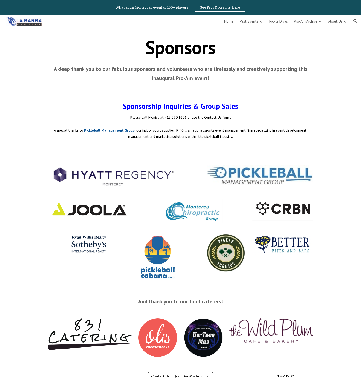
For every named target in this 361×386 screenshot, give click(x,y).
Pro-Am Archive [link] (305, 21)
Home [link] (228, 21)
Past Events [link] (248, 21)
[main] (180, 60)
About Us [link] (335, 21)
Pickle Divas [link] (278, 21)
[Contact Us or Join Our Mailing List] (180, 376)
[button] (355, 21)
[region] (180, 7)
